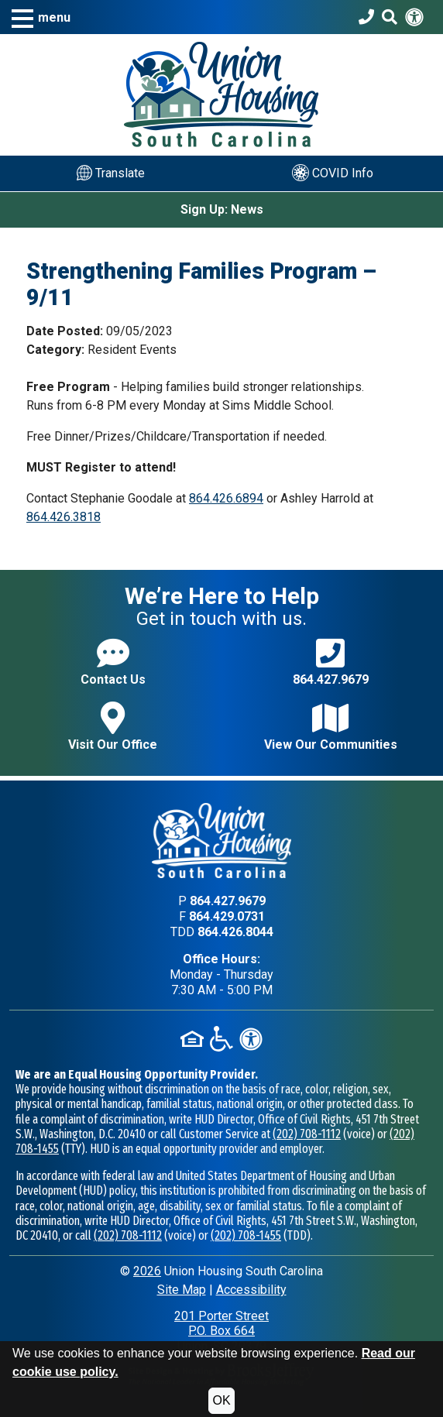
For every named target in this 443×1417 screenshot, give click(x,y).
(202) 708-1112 (307, 1134)
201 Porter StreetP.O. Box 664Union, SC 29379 (221, 1331)
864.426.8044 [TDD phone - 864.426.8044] (235, 932)
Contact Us (113, 661)
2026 (147, 1271)
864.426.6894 (226, 498)
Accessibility (251, 1289)
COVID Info (332, 172)
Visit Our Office (112, 727)
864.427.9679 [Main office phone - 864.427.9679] (228, 901)
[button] (41, 17)
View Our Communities (330, 727)
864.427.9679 (331, 661)
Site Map (181, 1289)
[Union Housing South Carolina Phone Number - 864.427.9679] (366, 17)
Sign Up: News (221, 209)
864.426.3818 (63, 517)
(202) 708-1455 (246, 1235)
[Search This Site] (389, 17)
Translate (111, 172)
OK (221, 1400)
